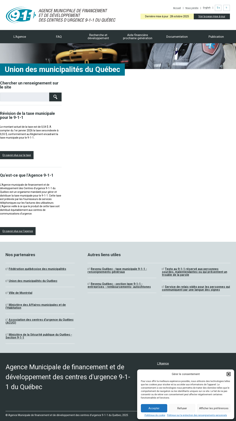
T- (226, 8)
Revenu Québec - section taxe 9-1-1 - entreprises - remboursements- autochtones (119, 285)
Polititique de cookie (155, 415)
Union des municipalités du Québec (33, 281)
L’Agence (19, 36)
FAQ (59, 36)
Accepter (153, 408)
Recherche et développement (98, 36)
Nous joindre (191, 8)
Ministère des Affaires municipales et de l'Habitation (36, 306)
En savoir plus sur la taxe (17, 155)
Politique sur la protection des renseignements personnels (197, 415)
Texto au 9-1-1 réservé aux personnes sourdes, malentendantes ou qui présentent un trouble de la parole (194, 272)
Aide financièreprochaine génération (137, 36)
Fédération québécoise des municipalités (37, 269)
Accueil (177, 8)
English (207, 7)
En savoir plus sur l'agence (18, 231)
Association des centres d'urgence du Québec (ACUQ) (40, 321)
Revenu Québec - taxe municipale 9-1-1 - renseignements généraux (117, 270)
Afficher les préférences (213, 408)
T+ (218, 7)
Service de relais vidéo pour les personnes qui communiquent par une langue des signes (196, 288)
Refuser (182, 408)
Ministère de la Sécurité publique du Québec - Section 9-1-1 (39, 336)
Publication (216, 36)
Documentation (177, 36)
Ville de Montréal (20, 293)
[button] (228, 374)
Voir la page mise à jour (211, 16)
